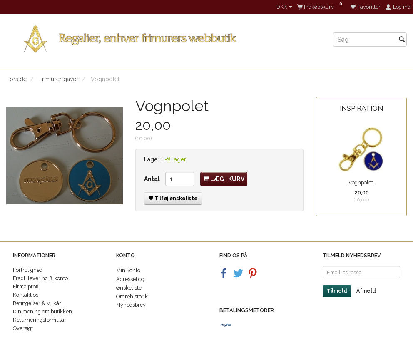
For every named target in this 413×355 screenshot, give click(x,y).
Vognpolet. (361, 182)
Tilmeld (337, 291)
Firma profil (26, 286)
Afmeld (366, 291)
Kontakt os (25, 295)
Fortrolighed (27, 270)
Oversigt (23, 328)
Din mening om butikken (42, 311)
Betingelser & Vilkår (37, 303)
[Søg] (402, 39)
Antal (152, 179)
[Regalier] (163, 37)
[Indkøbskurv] (321, 7)
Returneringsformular (39, 320)
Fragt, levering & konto (40, 278)
